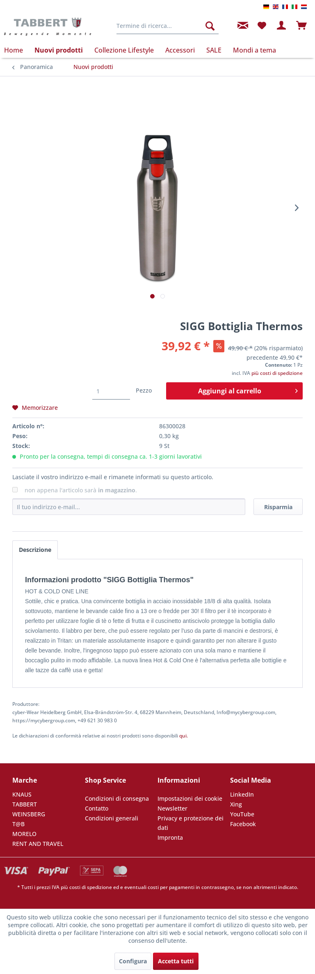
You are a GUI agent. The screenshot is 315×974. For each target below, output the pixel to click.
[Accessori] (180, 50)
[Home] (16, 50)
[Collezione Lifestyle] (124, 50)
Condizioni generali (111, 818)
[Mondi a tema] (254, 50)
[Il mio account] (282, 26)
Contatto (96, 808)
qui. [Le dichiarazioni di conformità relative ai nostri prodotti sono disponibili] (183, 735)
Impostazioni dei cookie (190, 798)
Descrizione (35, 550)
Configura (133, 961)
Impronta (170, 837)
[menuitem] (167, 26)
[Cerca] (210, 26)
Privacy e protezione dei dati (191, 823)
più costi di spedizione (277, 373)
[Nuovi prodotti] (59, 50)
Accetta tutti (176, 961)
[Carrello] (302, 26)
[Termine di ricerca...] (167, 26)
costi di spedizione (90, 887)
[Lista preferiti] (261, 26)
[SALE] (214, 50)
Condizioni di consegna (117, 798)
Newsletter (172, 808)
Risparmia (278, 507)
